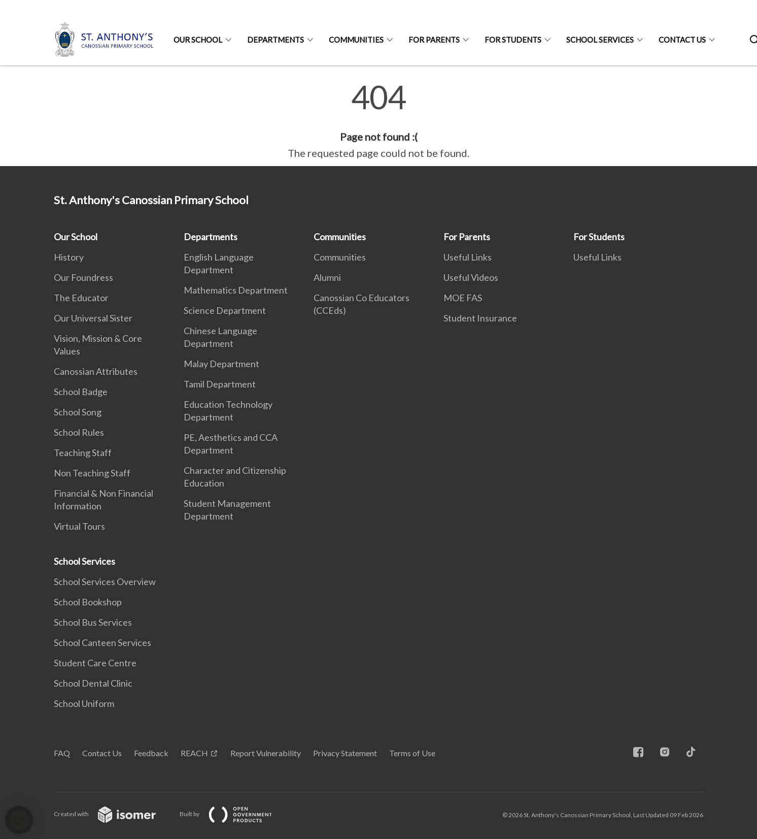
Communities (356, 39)
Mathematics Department (236, 290)
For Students (513, 39)
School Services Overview (105, 581)
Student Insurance (480, 318)
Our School (198, 39)
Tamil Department (220, 384)
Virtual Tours (79, 526)
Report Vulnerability (265, 753)
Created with (113, 814)
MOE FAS (462, 297)
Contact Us (682, 39)
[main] (378, 121)
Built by (234, 814)
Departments (275, 39)
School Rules (79, 432)
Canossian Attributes (95, 371)
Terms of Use (412, 753)
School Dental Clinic (93, 683)
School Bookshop (88, 601)
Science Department (225, 310)
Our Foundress (83, 277)
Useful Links (467, 257)
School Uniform (84, 703)
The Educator (81, 297)
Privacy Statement (345, 753)
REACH (194, 753)
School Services (600, 39)
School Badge (81, 391)
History (69, 257)
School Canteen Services (102, 642)
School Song (77, 411)
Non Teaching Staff (92, 472)
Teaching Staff (83, 452)
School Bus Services (93, 622)
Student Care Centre (95, 662)
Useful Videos (470, 277)
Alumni (327, 277)
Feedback (151, 753)
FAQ (62, 753)
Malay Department (221, 363)
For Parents (434, 39)
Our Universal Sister (93, 318)
